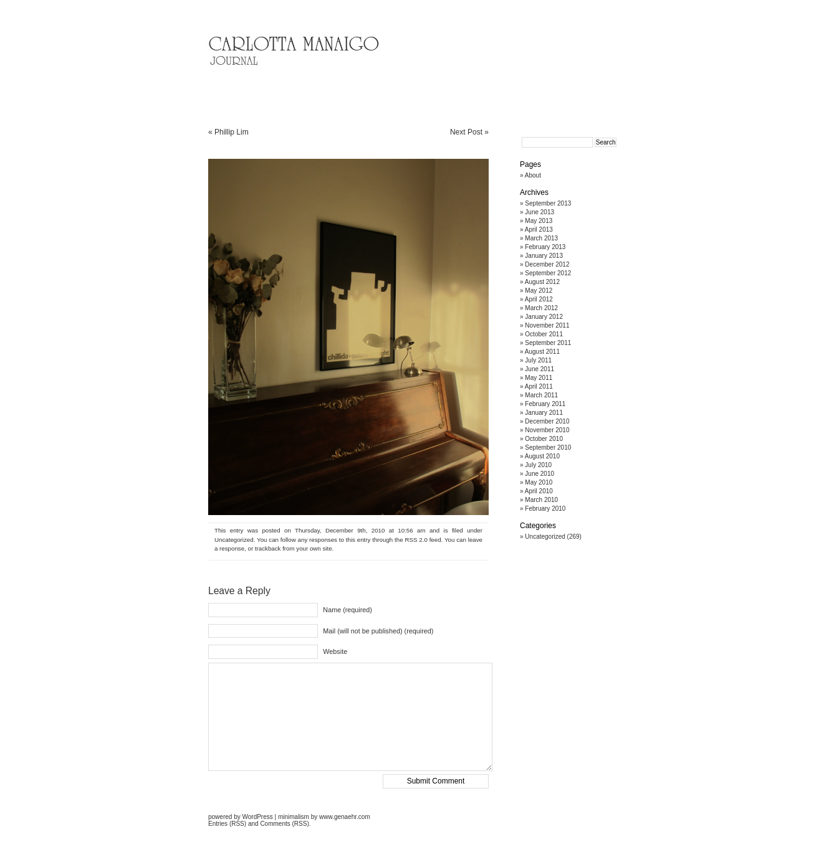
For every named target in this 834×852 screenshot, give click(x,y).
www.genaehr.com (344, 816)
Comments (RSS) (284, 823)
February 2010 (545, 508)
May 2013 (538, 220)
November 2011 (547, 325)
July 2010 (538, 465)
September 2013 (548, 203)
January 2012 (544, 316)
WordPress (257, 816)
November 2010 (547, 430)
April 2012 (539, 299)
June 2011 (539, 369)
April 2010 (539, 491)
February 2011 (545, 403)
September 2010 (548, 447)
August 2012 (542, 281)
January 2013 (544, 255)
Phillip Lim (231, 132)
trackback (268, 548)
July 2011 (538, 360)
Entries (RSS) (227, 823)
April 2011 (539, 386)
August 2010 (542, 456)
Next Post (466, 132)
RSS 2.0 (416, 539)
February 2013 (545, 247)
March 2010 (541, 499)
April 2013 (539, 229)
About (533, 175)
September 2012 (548, 273)
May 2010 (538, 482)
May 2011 (538, 377)
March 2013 (541, 238)
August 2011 (542, 351)
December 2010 (547, 421)
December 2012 (547, 264)
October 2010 (544, 438)
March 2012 (541, 308)
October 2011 (544, 334)
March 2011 (541, 395)
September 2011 (548, 342)
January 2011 (544, 412)
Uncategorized (234, 539)
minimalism (293, 816)
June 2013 (539, 212)
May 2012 (538, 290)
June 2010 (539, 473)
